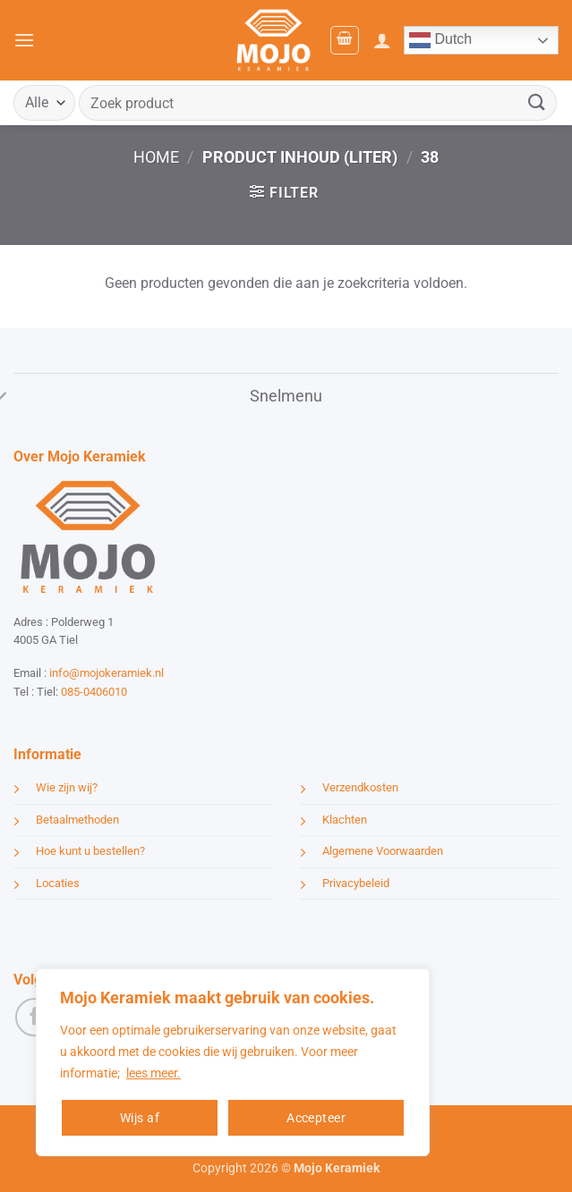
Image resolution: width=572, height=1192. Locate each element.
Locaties (58, 883)
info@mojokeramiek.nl (106, 673)
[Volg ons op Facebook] (34, 1017)
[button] (24, 40)
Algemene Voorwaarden (382, 851)
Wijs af (139, 1118)
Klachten (344, 819)
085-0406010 (94, 691)
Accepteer (316, 1118)
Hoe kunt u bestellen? (90, 851)
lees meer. (153, 1073)
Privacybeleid (355, 883)
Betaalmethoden (77, 819)
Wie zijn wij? (67, 787)
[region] (233, 1062)
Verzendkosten (360, 787)
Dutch (440, 40)
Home (156, 157)
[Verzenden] (537, 102)
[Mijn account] (382, 40)
